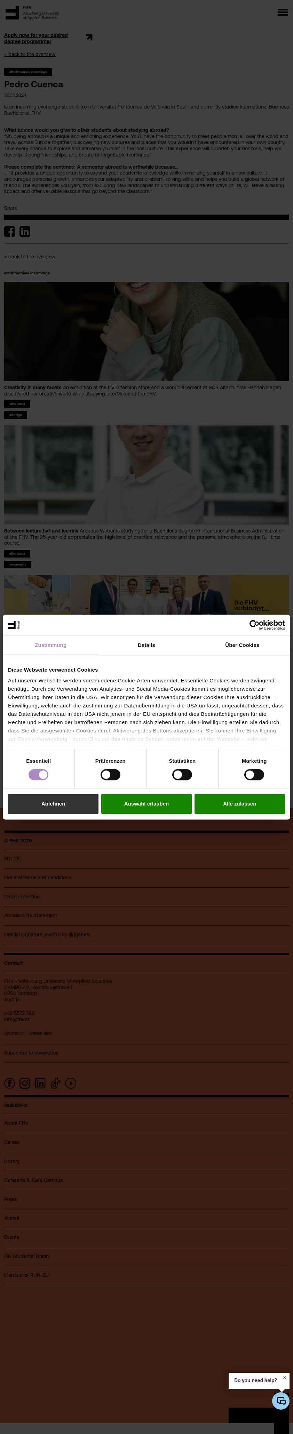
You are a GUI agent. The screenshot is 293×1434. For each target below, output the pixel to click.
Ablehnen (53, 804)
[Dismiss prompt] (284, 1377)
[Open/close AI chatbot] (281, 1401)
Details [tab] (146, 645)
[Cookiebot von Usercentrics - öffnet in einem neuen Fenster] (254, 625)
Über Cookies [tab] (242, 645)
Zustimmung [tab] (50, 645)
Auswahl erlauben (146, 804)
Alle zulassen (239, 804)
